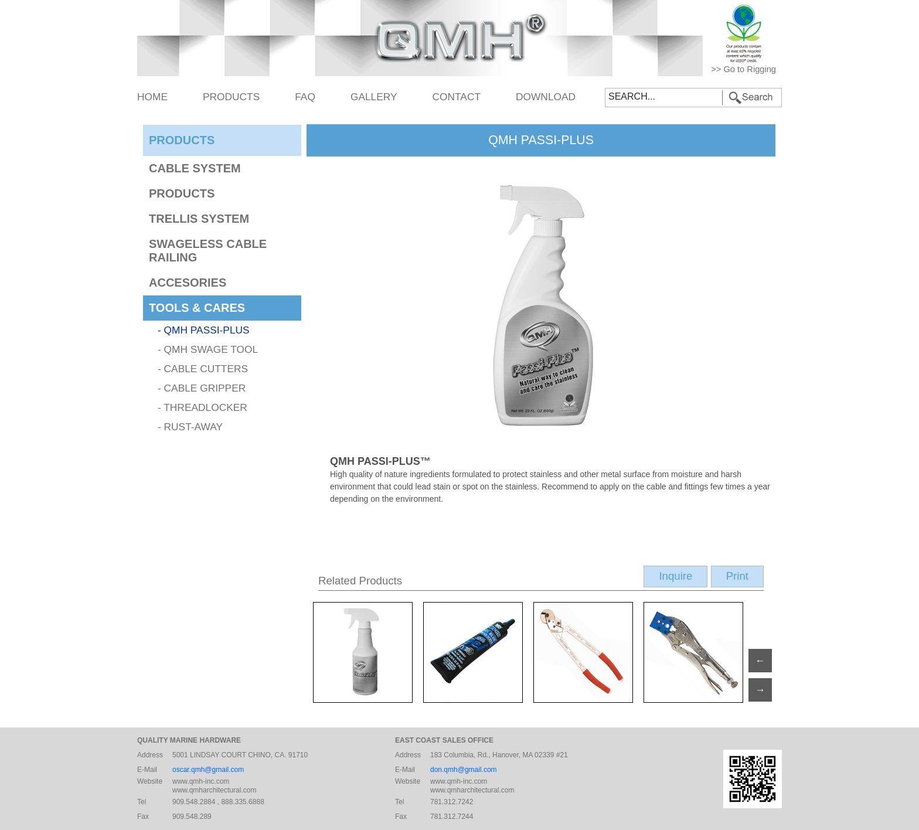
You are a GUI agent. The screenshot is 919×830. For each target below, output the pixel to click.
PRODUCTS (231, 97)
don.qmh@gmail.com (463, 770)
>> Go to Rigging (743, 69)
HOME (152, 97)
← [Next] (760, 660)
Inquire (675, 576)
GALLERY (373, 97)
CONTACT (457, 97)
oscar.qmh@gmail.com (208, 770)
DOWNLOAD (546, 97)
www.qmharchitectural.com (214, 790)
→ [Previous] (760, 690)
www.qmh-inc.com (200, 781)
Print (737, 576)
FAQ (305, 97)
